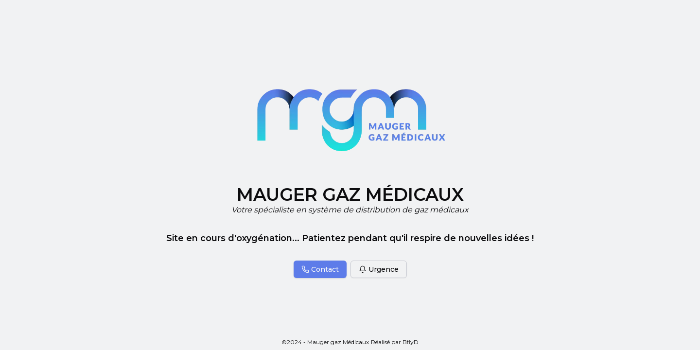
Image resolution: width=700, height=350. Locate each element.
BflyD (410, 342)
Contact (320, 269)
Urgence (379, 269)
